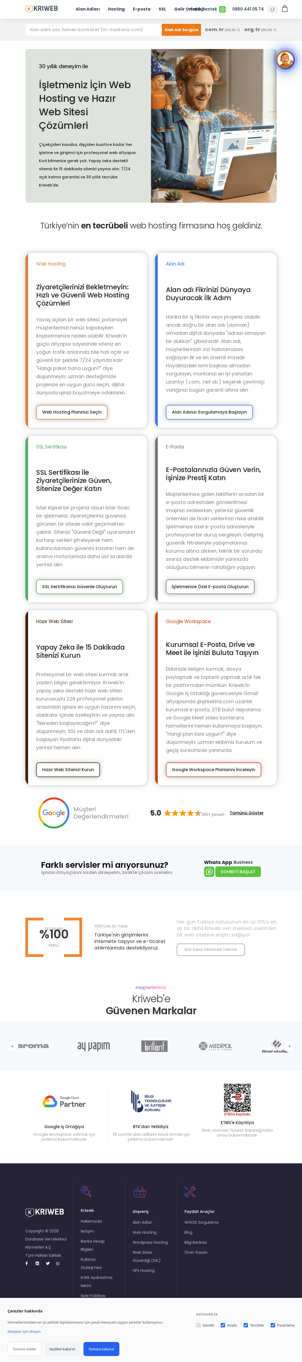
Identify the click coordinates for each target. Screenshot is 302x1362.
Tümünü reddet (24, 1349)
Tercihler (254, 1325)
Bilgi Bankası (195, 1242)
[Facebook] (29, 1264)
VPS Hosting (144, 1270)
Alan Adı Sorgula (181, 29)
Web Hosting (144, 1232)
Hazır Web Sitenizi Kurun (68, 770)
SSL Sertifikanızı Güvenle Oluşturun (79, 587)
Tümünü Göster (247, 813)
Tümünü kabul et (101, 1349)
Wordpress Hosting (150, 1242)
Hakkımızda (91, 1221)
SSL (162, 9)
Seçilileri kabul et (62, 1349)
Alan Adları (88, 9)
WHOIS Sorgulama (201, 1222)
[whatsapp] (60, 1264)
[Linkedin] (40, 1264)
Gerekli (205, 1325)
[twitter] (50, 1264)
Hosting (116, 9)
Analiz (229, 1325)
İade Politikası (93, 1296)
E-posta (141, 9)
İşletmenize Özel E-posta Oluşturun (210, 587)
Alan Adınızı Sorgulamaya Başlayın (209, 412)
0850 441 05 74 (248, 9)
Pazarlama (282, 1325)
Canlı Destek (208, 9)
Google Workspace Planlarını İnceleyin (213, 770)
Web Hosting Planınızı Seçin (72, 412)
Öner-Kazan (195, 1252)
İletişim (87, 1231)
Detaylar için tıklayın (24, 1331)
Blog (188, 1232)
